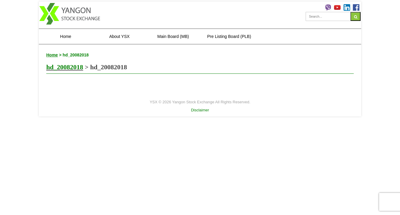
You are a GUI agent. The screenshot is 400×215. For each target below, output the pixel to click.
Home (65, 36)
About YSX (119, 36)
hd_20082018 (64, 67)
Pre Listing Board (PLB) (229, 36)
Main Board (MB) (173, 36)
